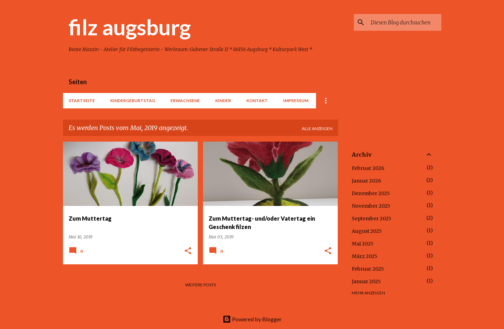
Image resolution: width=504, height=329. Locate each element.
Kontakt (257, 100)
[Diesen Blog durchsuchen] (404, 22)
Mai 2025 (362, 244)
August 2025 (367, 231)
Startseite (82, 100)
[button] (188, 251)
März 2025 (364, 256)
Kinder (223, 100)
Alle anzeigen (317, 128)
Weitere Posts (200, 284)
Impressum (295, 100)
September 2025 (371, 218)
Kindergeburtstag (132, 100)
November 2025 (371, 206)
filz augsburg (130, 27)
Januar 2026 (366, 181)
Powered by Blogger (252, 319)
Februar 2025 (368, 269)
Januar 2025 (366, 281)
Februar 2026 (368, 168)
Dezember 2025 (371, 193)
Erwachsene (185, 100)
